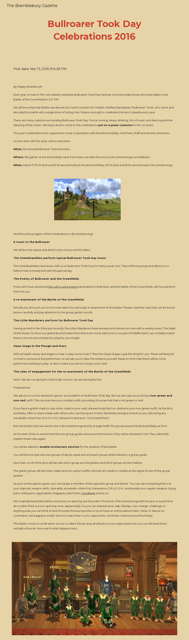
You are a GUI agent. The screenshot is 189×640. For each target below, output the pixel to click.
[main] (94, 30)
